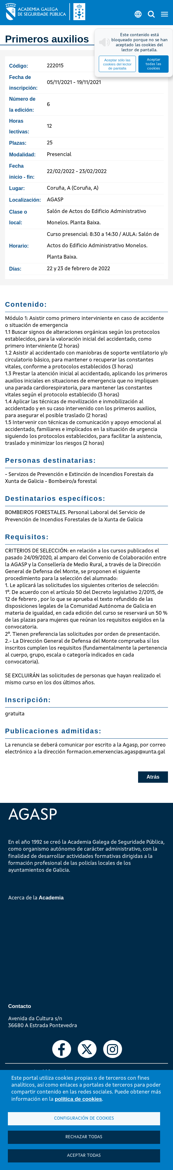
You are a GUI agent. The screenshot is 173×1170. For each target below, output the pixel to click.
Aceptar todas (84, 1156)
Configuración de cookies (84, 1119)
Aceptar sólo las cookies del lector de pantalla (117, 64)
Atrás (153, 777)
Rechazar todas (83, 1137)
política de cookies (78, 1099)
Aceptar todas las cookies (153, 64)
